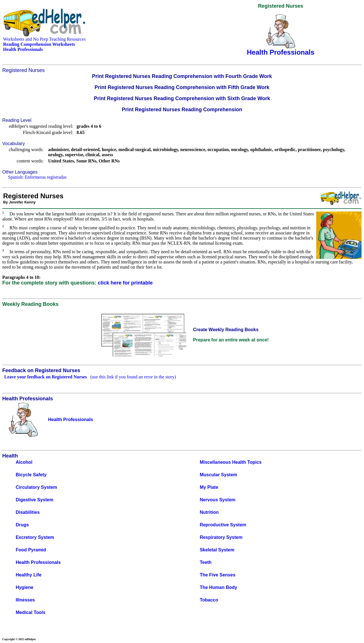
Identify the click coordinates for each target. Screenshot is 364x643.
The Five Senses (217, 574)
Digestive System (34, 499)
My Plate (209, 487)
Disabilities (28, 512)
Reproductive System (223, 524)
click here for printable (125, 283)
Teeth (205, 562)
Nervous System (217, 499)
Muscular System (218, 474)
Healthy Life (29, 574)
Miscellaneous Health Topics (231, 462)
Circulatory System (36, 487)
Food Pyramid (31, 549)
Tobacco (209, 599)
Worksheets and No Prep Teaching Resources (44, 39)
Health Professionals (38, 562)
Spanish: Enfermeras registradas (37, 177)
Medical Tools (31, 612)
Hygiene (24, 587)
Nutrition (209, 512)
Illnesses (25, 599)
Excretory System (35, 537)
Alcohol (24, 462)
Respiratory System (221, 537)
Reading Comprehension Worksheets (39, 44)
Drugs (22, 524)
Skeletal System (217, 549)
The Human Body (218, 587)
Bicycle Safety (31, 474)
